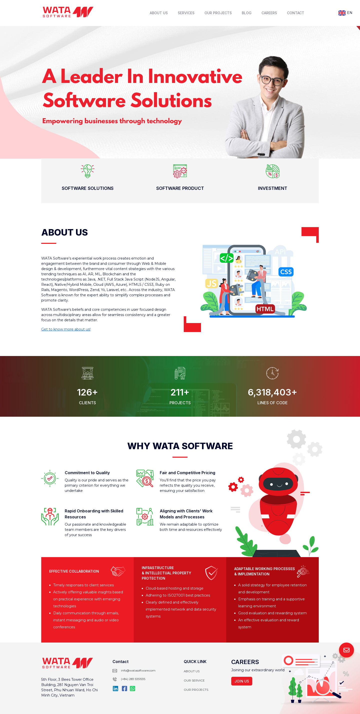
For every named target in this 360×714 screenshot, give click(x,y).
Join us (241, 681)
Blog (247, 13)
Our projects (196, 690)
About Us (159, 13)
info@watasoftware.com (138, 670)
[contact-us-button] (346, 650)
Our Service (194, 680)
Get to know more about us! (65, 329)
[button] (87, 180)
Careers (269, 13)
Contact (295, 13)
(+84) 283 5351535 (133, 679)
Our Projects (218, 13)
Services (186, 13)
